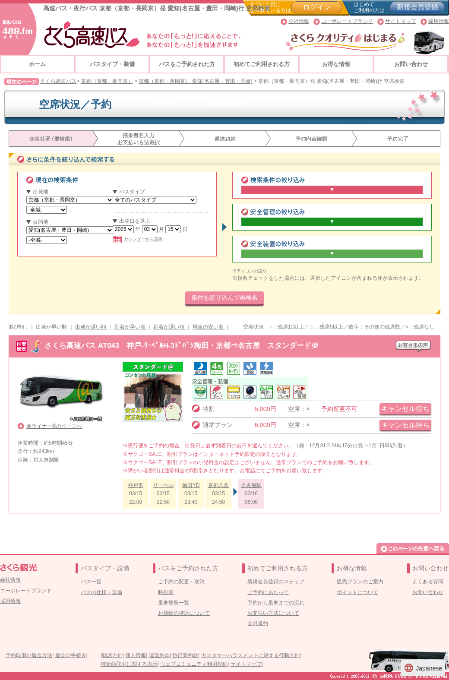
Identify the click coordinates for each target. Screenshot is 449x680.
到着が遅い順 (169, 327)
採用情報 (438, 21)
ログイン (317, 7)
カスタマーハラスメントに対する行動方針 (250, 655)
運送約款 (159, 655)
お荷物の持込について (184, 613)
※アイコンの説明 (249, 271)
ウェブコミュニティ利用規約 (194, 664)
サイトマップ (400, 21)
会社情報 (298, 21)
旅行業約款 (185, 655)
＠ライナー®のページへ (54, 426)
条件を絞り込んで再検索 (224, 297)
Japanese (423, 668)
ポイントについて (357, 592)
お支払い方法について (273, 613)
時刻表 (166, 592)
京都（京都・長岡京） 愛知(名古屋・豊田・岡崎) (195, 81)
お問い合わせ (411, 64)
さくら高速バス (58, 81)
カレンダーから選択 (138, 239)
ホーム (37, 64)
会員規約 (257, 623)
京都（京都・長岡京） (107, 81)
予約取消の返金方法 (29, 655)
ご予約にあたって (268, 592)
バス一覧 (91, 582)
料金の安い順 (209, 327)
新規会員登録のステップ (275, 582)
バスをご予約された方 (187, 64)
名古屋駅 (251, 485)
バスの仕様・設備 (101, 592)
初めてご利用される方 (262, 64)
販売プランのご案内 (360, 582)
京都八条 (218, 485)
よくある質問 (427, 582)
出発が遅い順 (91, 327)
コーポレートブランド (347, 21)
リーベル (163, 485)
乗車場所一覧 (173, 603)
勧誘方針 (112, 655)
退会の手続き (70, 655)
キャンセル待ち (405, 408)
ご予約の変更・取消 (181, 582)
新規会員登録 (417, 7)
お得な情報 (336, 64)
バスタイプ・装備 (112, 64)
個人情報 (135, 655)
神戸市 (135, 485)
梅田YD (191, 485)
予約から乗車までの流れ (275, 603)
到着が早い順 (130, 327)
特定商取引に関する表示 (129, 664)
